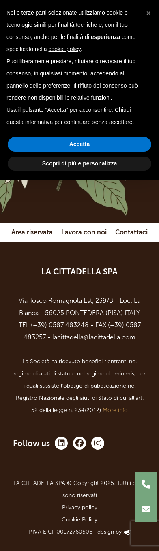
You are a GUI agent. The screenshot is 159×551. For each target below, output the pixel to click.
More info (115, 410)
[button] (148, 12)
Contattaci (131, 232)
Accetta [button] (79, 144)
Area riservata (32, 232)
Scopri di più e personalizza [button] (79, 163)
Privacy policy (79, 507)
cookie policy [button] (65, 49)
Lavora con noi (84, 232)
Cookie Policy (79, 520)
